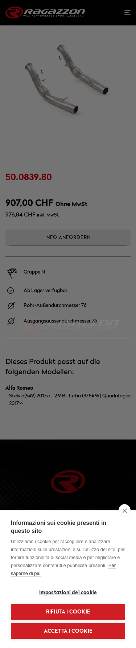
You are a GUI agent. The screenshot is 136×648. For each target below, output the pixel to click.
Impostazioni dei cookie (68, 592)
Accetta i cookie (68, 631)
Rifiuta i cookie (68, 612)
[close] (125, 510)
